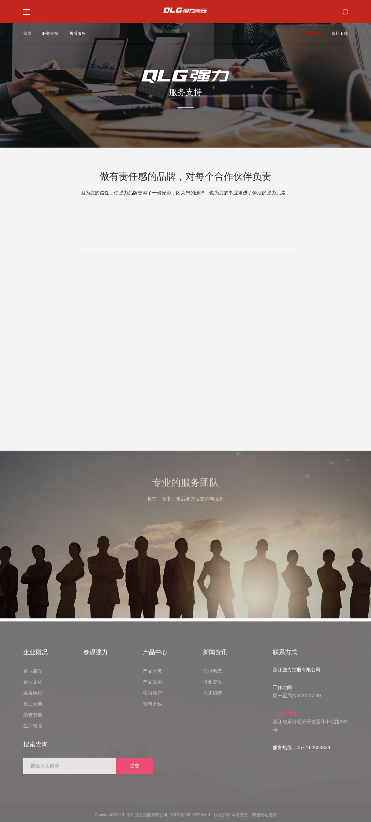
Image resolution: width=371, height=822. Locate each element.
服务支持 (50, 33)
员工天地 (32, 708)
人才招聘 (212, 697)
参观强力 (95, 656)
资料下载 (339, 33)
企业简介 (32, 675)
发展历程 (32, 697)
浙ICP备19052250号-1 (189, 819)
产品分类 (152, 675)
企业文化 (32, 686)
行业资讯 (212, 686)
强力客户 (152, 697)
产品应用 (152, 686)
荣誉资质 (32, 719)
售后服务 (77, 33)
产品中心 (155, 656)
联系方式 (285, 656)
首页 (27, 33)
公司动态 (212, 675)
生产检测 (32, 729)
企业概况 (35, 656)
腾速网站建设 (264, 819)
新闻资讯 (215, 656)
